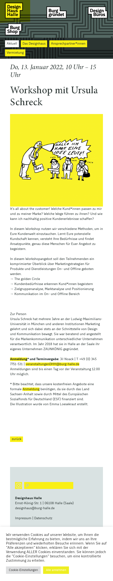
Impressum (23, 518)
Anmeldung (18, 359)
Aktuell (12, 43)
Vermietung (15, 52)
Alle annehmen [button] (56, 570)
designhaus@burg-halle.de (35, 508)
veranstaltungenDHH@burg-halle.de (52, 364)
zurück (16, 439)
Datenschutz (43, 518)
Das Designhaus (34, 43)
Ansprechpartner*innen (68, 43)
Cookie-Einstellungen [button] (23, 570)
